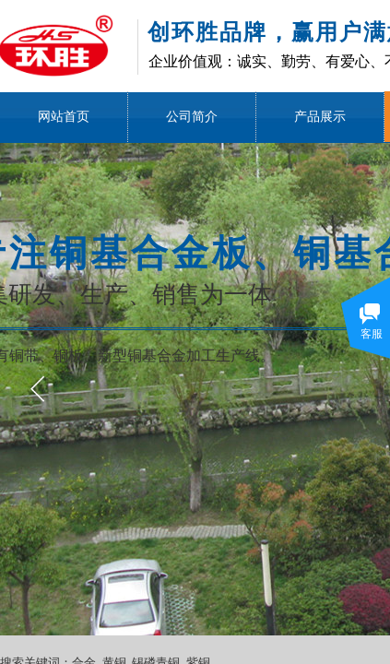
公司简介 (192, 117)
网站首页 (63, 117)
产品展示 (320, 117)
